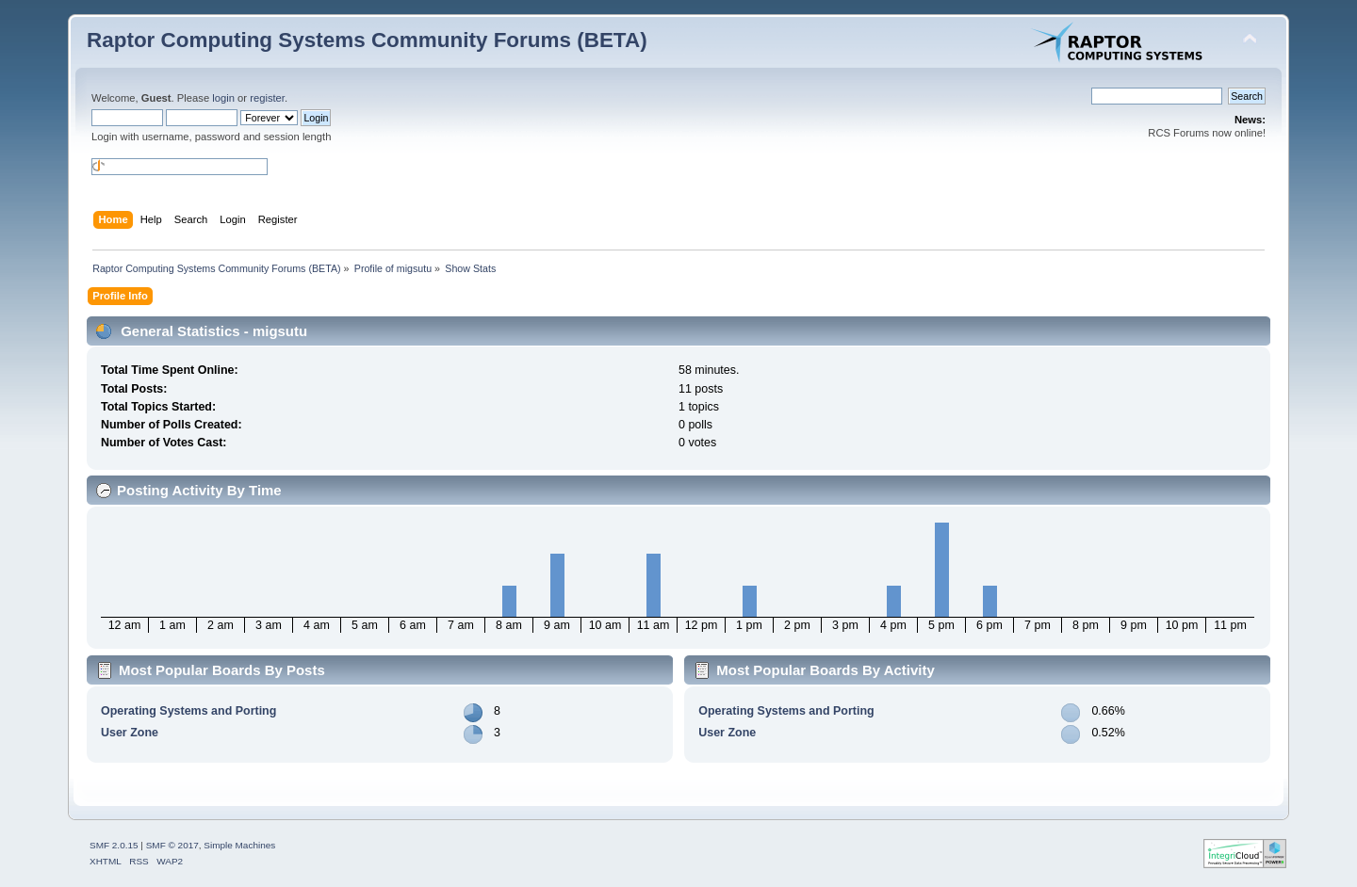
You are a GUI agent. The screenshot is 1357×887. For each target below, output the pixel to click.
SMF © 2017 (172, 845)
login (223, 98)
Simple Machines (239, 845)
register (267, 98)
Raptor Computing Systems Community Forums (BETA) (367, 40)
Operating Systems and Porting (188, 711)
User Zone (129, 732)
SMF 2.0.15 (114, 845)
